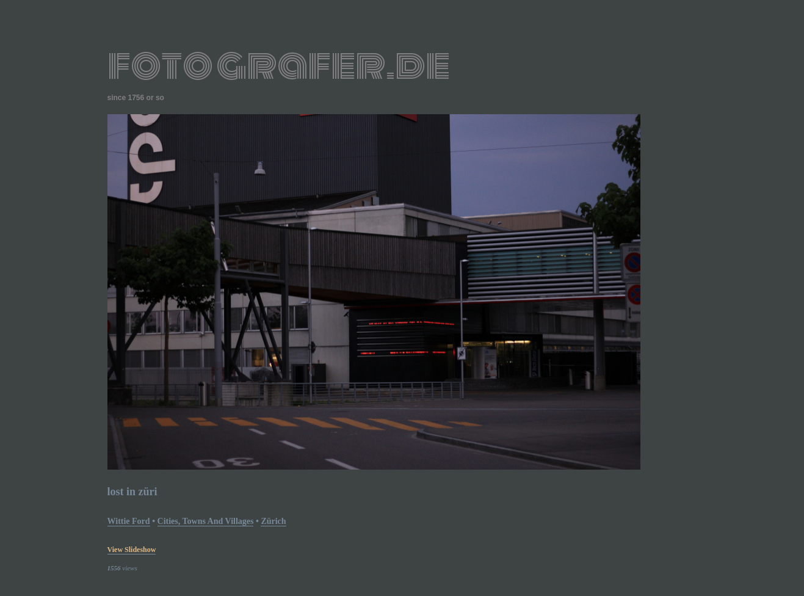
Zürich (273, 521)
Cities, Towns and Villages (206, 521)
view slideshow (131, 549)
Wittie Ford (128, 521)
